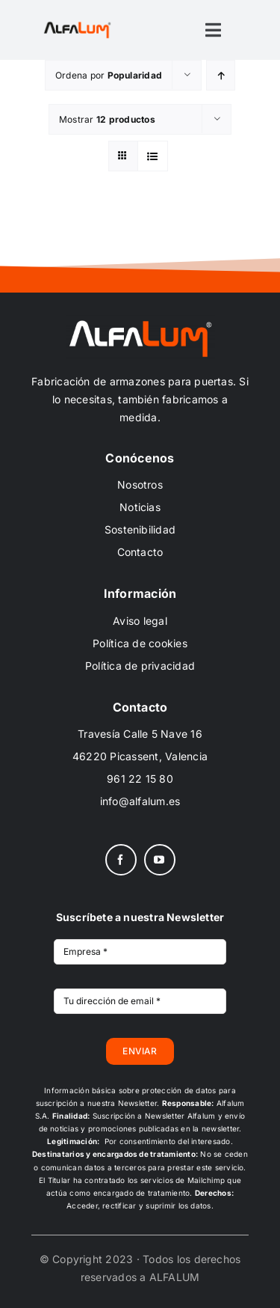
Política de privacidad (140, 665)
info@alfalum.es (140, 801)
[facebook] (121, 859)
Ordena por (108, 75)
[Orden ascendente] (220, 75)
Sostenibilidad (140, 529)
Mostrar (107, 119)
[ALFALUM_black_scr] (77, 25)
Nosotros (140, 484)
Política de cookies (140, 643)
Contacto (140, 551)
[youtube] (159, 859)
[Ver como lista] (152, 156)
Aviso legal (140, 620)
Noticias (140, 507)
